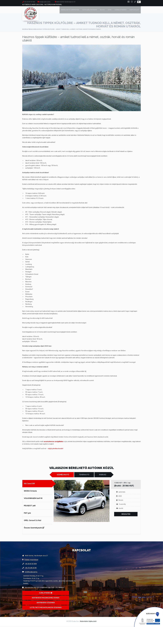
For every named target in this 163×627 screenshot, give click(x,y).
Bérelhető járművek (70, 10)
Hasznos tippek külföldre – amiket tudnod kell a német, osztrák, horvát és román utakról (78, 39)
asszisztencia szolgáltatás (53, 443)
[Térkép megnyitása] (31, 561)
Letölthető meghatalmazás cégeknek (46, 609)
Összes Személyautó (34, 529)
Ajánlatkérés (121, 10)
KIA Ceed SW (29, 485)
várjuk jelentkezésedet (55, 450)
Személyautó (63, 476)
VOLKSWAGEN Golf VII (33, 500)
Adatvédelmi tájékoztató (88, 623)
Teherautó (84, 476)
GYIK (109, 10)
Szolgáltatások (89, 10)
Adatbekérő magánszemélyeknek (46, 599)
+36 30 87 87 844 (29, 2)
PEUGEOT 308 (29, 507)
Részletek (126, 515)
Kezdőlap (25, 30)
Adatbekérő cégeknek (46, 604)
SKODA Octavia (30, 492)
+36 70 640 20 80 (31, 569)
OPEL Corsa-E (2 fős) (32, 522)
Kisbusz (102, 476)
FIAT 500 (27, 514)
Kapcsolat (134, 10)
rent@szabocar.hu (31, 573)
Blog (102, 10)
